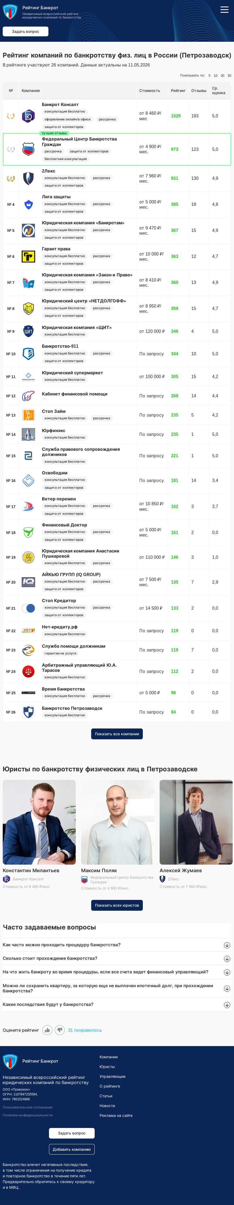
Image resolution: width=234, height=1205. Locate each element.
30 (222, 75)
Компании (109, 1057)
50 (229, 75)
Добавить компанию (72, 1149)
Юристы (107, 1067)
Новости (107, 1106)
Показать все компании (117, 734)
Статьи (106, 1096)
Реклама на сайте (116, 1115)
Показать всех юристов (117, 905)
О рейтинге (110, 1086)
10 (215, 75)
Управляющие (113, 1076)
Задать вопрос (25, 31)
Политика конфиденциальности (27, 1115)
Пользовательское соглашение (27, 1107)
